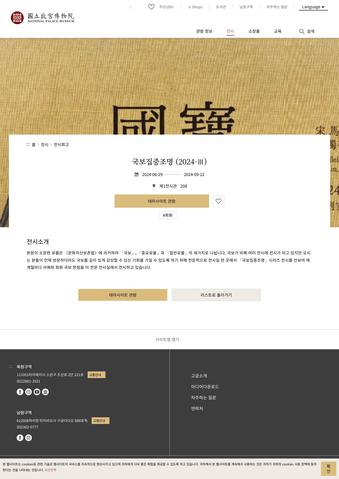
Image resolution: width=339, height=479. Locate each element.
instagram (28, 392)
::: (130, 7)
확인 (329, 468)
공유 (264, 144)
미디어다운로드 (205, 386)
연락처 (197, 408)
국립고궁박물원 (42, 18)
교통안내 (95, 374)
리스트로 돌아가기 (216, 295)
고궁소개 (199, 376)
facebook (20, 392)
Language (311, 6)
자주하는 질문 (203, 397)
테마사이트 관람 (162, 201)
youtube (37, 392)
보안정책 (50, 469)
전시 (44, 144)
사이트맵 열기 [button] (167, 339)
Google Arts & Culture (45, 392)
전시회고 (61, 144)
